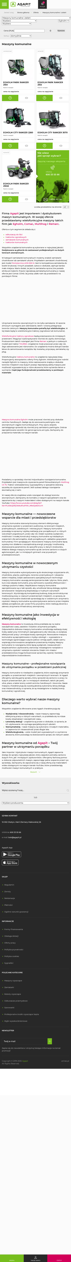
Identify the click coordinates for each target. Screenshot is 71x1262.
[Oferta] (12, 1258)
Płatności (8, 905)
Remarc (54, 223)
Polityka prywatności (13, 949)
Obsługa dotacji (11, 936)
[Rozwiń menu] (4, 4)
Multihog (41, 223)
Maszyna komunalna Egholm (15, 419)
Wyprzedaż (7, 51)
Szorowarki (9, 1007)
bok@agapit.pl (14, 837)
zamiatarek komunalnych (17, 240)
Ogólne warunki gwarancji (16, 912)
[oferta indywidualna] (10, 98)
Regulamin (9, 885)
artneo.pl (65, 1061)
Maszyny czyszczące (13, 981)
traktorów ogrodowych (16, 237)
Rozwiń (35, 772)
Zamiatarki (9, 987)
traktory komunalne (26, 357)
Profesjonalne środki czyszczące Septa (21, 1014)
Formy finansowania (13, 929)
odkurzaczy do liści (14, 234)
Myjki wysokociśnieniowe (15, 1021)
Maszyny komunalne (11, 624)
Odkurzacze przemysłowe (16, 1001)
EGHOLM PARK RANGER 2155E (16, 185)
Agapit (14, 213)
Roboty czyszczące (12, 994)
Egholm (18, 223)
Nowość (41, 51)
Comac (28, 223)
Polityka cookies (11, 956)
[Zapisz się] (50, 1041)
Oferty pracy (10, 943)
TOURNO (23, 344)
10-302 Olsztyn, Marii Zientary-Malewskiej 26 (21, 822)
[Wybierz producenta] (35, 802)
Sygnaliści (8, 963)
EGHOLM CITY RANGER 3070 (53, 132)
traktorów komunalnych (17, 242)
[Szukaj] (67, 790)
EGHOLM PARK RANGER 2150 (16, 83)
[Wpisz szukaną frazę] (35, 790)
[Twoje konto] (35, 1258)
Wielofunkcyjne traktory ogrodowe (18, 336)
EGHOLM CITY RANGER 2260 (18, 132)
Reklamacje (9, 898)
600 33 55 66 (15, 832)
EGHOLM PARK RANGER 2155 (50, 83)
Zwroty (7, 891)
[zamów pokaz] (26, 98)
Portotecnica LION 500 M (23, 263)
